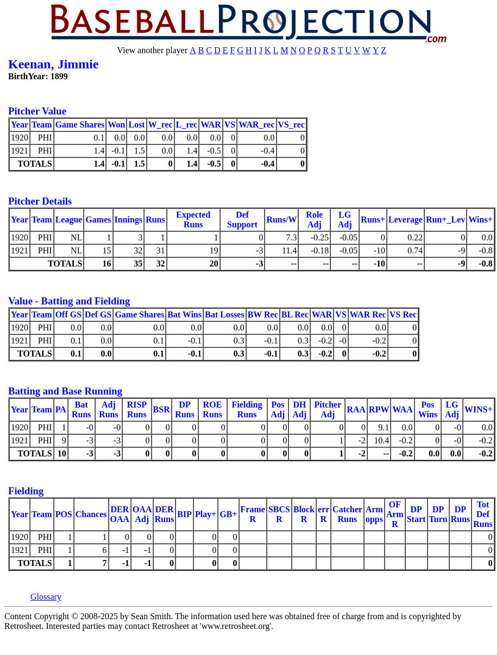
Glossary (45, 596)
